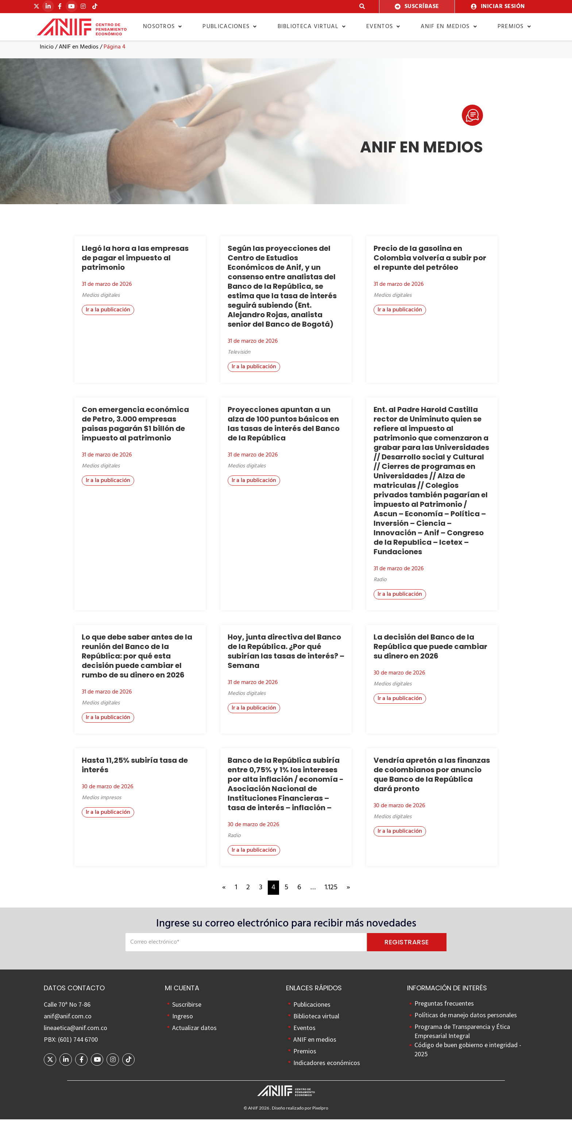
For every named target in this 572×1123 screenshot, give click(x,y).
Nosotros (162, 26)
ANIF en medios (449, 26)
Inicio (47, 51)
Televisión (239, 356)
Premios (514, 26)
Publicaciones (229, 26)
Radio (380, 583)
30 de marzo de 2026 (399, 677)
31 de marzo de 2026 (107, 288)
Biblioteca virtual (312, 26)
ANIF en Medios (78, 51)
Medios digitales (101, 299)
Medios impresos (101, 801)
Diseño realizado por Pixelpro (300, 1111)
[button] (362, 6)
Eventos (383, 26)
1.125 (331, 891)
